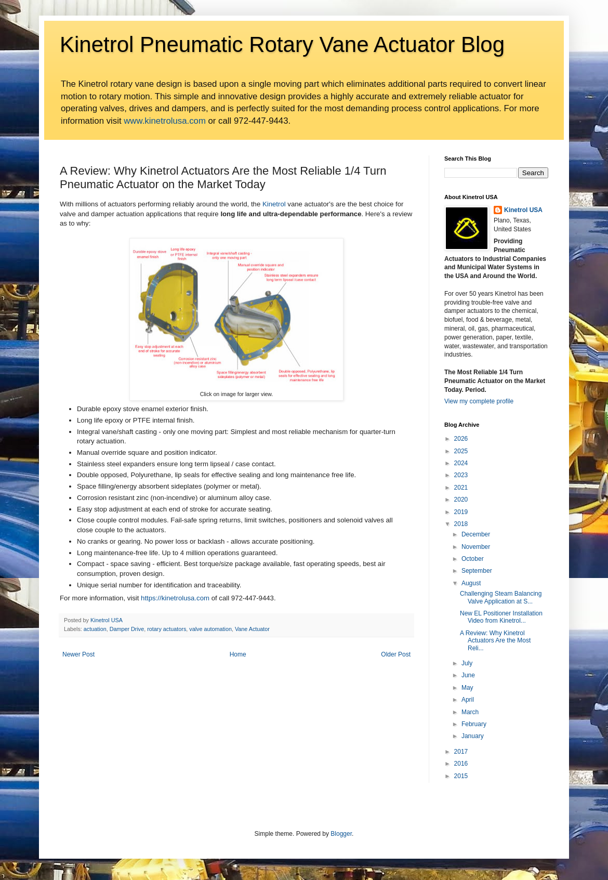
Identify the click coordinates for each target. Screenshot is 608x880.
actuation (95, 629)
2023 (461, 475)
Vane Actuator (252, 629)
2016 (461, 763)
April (467, 699)
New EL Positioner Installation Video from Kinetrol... (501, 617)
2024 (461, 463)
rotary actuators (166, 629)
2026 (461, 438)
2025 (461, 451)
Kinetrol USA (523, 210)
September (476, 570)
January (472, 736)
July (466, 663)
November (475, 546)
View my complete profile (478, 401)
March (470, 712)
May (467, 687)
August (471, 583)
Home (238, 654)
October (472, 558)
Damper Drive (127, 629)
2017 (461, 751)
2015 (461, 776)
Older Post (396, 654)
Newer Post (78, 654)
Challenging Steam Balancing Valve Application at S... (500, 597)
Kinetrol (274, 204)
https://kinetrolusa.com (175, 598)
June (468, 675)
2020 (461, 499)
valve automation (210, 629)
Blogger (341, 833)
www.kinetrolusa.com (165, 121)
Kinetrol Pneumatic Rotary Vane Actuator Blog (282, 44)
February (473, 724)
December (475, 534)
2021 (461, 487)
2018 (461, 524)
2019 (461, 512)
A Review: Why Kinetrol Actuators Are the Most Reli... (495, 640)
